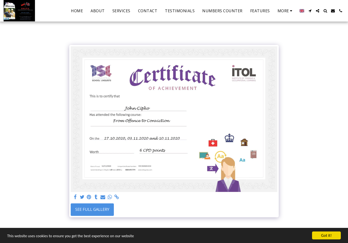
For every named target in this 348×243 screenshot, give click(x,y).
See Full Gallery (92, 209)
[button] (309, 11)
